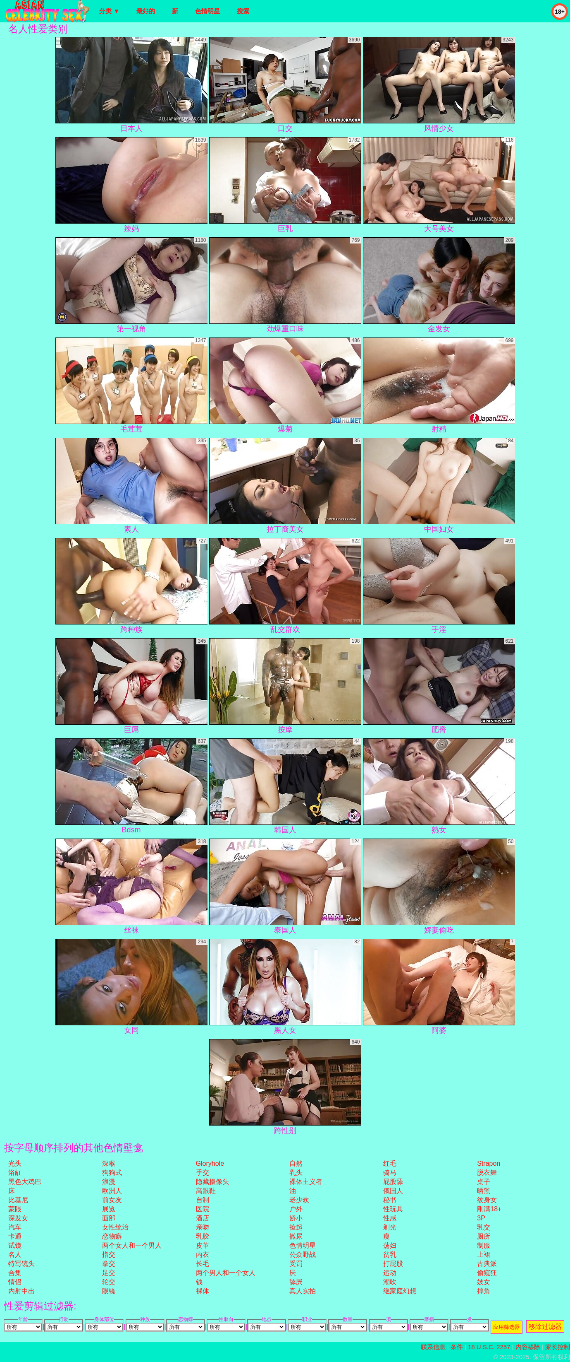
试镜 (14, 1245)
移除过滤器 (545, 1326)
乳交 (483, 1227)
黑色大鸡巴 (24, 1181)
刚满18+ (489, 1209)
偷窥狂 (487, 1272)
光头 (14, 1163)
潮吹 (389, 1281)
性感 (389, 1218)
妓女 (483, 1281)
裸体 (202, 1291)
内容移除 (527, 1346)
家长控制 (557, 1346)
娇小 (296, 1218)
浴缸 (14, 1172)
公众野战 (302, 1254)
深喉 (108, 1163)
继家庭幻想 (399, 1291)
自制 (202, 1199)
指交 (108, 1254)
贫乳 (389, 1254)
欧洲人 (112, 1190)
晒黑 (483, 1190)
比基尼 (18, 1199)
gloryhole (210, 1163)
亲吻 (202, 1227)
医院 (202, 1209)
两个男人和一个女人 (225, 1272)
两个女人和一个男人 (132, 1245)
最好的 (145, 10)
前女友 (112, 1199)
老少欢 (299, 1199)
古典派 (487, 1263)
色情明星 (207, 10)
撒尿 (296, 1236)
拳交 (108, 1263)
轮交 (108, 1281)
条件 (457, 1346)
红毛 (389, 1163)
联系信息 (433, 1346)
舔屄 (296, 1281)
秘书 (389, 1199)
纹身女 (487, 1199)
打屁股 (393, 1263)
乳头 (296, 1172)
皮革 (202, 1245)
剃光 (389, 1227)
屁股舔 (393, 1181)
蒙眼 (14, 1209)
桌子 (483, 1181)
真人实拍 (302, 1291)
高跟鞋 (206, 1190)
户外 (296, 1209)
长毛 (202, 1263)
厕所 (483, 1236)
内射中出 (21, 1291)
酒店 (202, 1218)
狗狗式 (112, 1172)
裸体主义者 (305, 1181)
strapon (488, 1163)
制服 (483, 1245)
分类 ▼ (109, 10)
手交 (202, 1172)
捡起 (296, 1227)
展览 (108, 1209)
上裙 (483, 1254)
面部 (108, 1218)
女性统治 (115, 1227)
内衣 (202, 1254)
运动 (389, 1272)
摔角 (483, 1291)
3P (481, 1218)
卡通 (14, 1236)
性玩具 (393, 1209)
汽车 (14, 1227)
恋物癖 (112, 1236)
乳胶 (202, 1236)
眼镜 (108, 1291)
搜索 (243, 10)
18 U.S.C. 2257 (489, 1346)
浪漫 (108, 1181)
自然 (296, 1163)
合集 (14, 1272)
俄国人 (393, 1190)
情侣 (14, 1281)
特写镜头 (21, 1263)
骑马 (389, 1172)
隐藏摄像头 (212, 1181)
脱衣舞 (487, 1172)
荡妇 (389, 1245)
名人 (14, 1254)
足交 (108, 1272)
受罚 (296, 1263)
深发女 (18, 1218)
